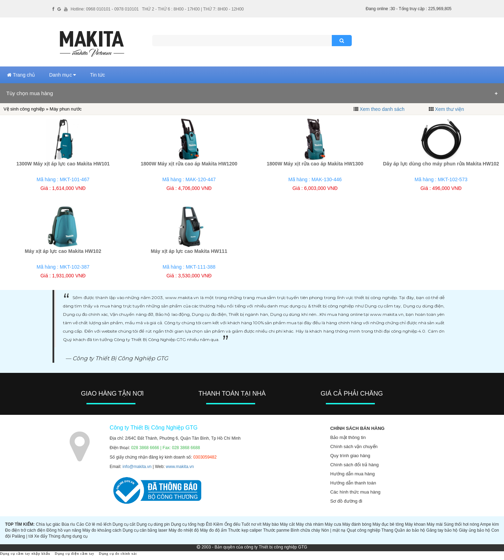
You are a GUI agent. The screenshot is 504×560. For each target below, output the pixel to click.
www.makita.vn (180, 466)
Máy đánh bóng (356, 524)
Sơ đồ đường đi (346, 501)
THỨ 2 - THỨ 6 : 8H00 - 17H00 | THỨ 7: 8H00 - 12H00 (193, 9)
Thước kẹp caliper (245, 530)
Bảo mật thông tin (347, 437)
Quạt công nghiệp (363, 530)
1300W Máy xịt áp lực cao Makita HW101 (63, 163)
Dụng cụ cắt (124, 524)
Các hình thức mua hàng (355, 492)
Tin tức (97, 75)
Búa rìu (68, 524)
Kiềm (218, 524)
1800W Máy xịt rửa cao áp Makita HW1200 (189, 163)
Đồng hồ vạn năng (64, 530)
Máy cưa (333, 524)
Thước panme (276, 530)
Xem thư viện (449, 109)
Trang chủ (21, 75)
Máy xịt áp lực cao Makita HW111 (189, 251)
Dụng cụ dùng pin (153, 524)
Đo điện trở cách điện (25, 530)
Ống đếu (232, 524)
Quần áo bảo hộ (409, 530)
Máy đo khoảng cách (101, 530)
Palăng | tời (22, 536)
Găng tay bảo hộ (442, 530)
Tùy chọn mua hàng (29, 93)
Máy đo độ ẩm (213, 530)
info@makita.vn (137, 466)
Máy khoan (415, 524)
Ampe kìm (489, 524)
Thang (387, 530)
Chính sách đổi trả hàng (354, 464)
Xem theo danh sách (381, 109)
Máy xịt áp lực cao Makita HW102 (63, 251)
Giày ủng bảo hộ (474, 530)
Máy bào (270, 524)
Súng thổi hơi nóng (461, 524)
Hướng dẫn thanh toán (353, 482)
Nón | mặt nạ (333, 530)
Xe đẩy (41, 536)
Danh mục (62, 75)
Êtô (209, 524)
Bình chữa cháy (305, 530)
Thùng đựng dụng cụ (68, 536)
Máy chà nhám (310, 524)
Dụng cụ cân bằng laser (144, 530)
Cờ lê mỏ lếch (98, 524)
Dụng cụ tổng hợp (187, 524)
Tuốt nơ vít (251, 524)
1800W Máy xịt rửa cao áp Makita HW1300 (315, 163)
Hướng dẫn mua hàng (352, 473)
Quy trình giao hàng (350, 455)
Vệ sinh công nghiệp (24, 109)
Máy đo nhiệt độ (184, 530)
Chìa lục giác (48, 524)
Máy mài (434, 524)
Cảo (80, 524)
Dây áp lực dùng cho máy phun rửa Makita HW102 (441, 163)
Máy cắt (287, 524)
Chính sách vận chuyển (353, 446)
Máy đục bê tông (388, 524)
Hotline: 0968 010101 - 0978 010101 (105, 9)
